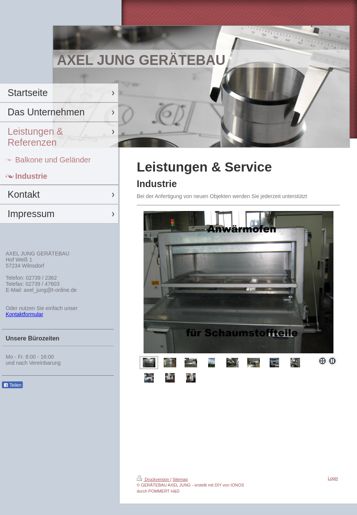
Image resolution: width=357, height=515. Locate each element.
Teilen (12, 385)
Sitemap (180, 479)
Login (333, 478)
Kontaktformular (24, 314)
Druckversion (153, 479)
